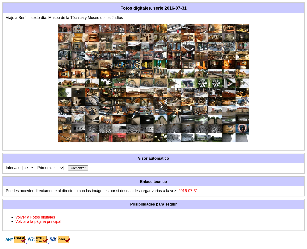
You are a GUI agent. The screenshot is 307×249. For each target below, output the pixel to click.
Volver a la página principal (38, 221)
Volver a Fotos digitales (35, 217)
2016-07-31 (188, 191)
